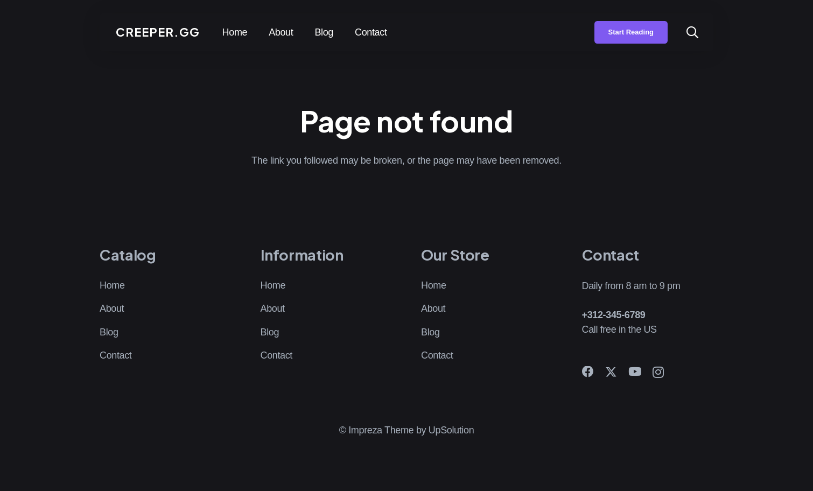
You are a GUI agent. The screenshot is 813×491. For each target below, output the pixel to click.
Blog (109, 332)
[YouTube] (634, 372)
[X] (611, 372)
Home (112, 285)
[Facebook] (588, 372)
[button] (692, 32)
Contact (116, 355)
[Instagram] (658, 372)
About (112, 308)
